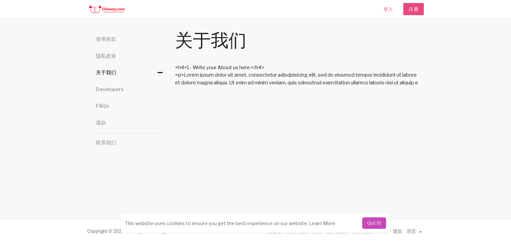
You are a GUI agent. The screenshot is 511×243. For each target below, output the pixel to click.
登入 (388, 9)
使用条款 (106, 39)
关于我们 (106, 73)
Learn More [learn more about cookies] (322, 223)
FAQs (102, 106)
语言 (415, 231)
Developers (110, 89)
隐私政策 (106, 56)
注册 (413, 9)
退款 (101, 123)
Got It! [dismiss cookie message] (374, 223)
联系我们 (106, 143)
